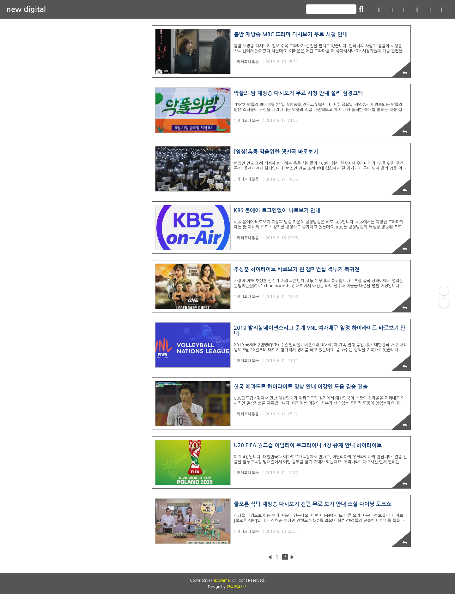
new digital (26, 9)
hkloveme (221, 580)
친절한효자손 (237, 587)
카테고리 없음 (246, 62)
